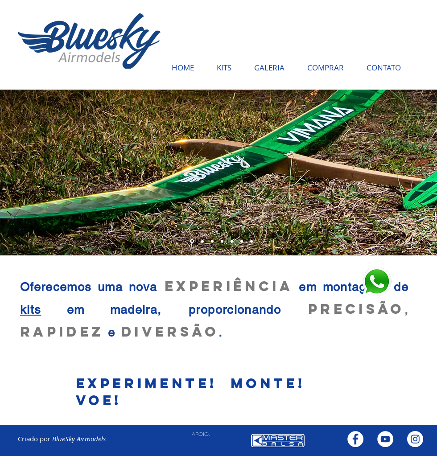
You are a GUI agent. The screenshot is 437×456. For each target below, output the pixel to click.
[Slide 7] (241, 241)
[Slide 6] (222, 241)
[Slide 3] (202, 241)
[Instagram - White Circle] (415, 439)
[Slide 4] (212, 241)
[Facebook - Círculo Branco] (355, 439)
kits (30, 309)
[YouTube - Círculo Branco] (385, 439)
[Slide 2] (192, 241)
